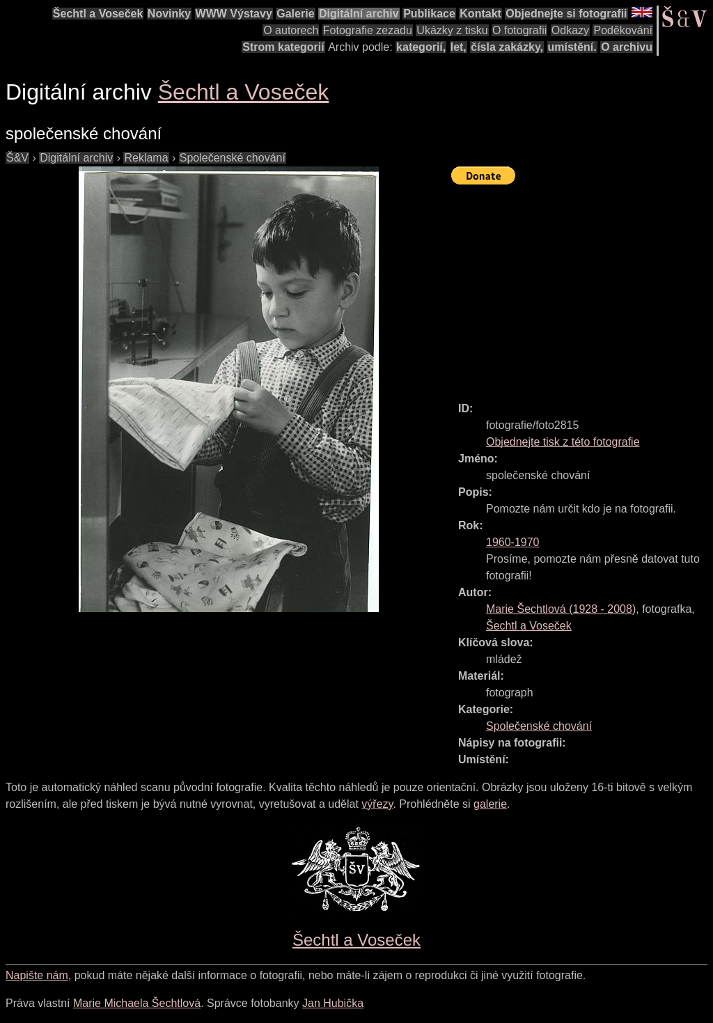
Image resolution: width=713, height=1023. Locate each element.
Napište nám (37, 975)
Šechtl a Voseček (98, 13)
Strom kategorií (283, 47)
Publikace (429, 13)
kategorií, (421, 47)
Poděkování (622, 30)
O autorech (290, 30)
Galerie (295, 13)
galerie (490, 804)
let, (458, 47)
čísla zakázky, (507, 47)
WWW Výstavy (234, 13)
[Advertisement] (582, 286)
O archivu (626, 47)
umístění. (572, 47)
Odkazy (570, 30)
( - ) (561, 609)
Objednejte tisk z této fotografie (563, 442)
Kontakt (480, 13)
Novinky (169, 13)
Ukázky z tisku (451, 30)
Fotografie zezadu (367, 30)
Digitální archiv (359, 13)
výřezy (377, 804)
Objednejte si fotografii (566, 13)
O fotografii (519, 30)
